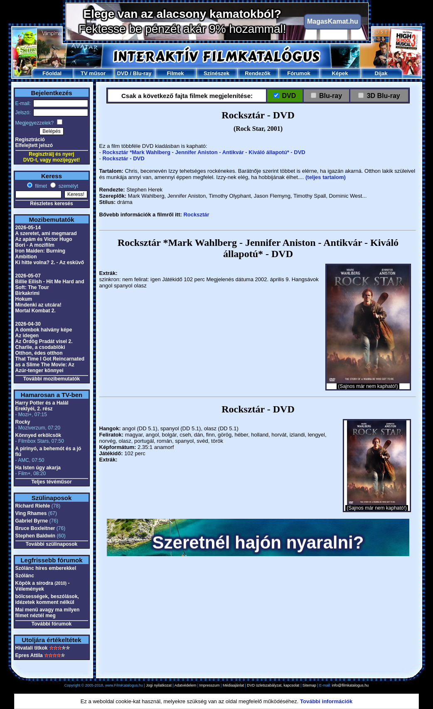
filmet (40, 186)
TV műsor (93, 73)
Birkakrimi (27, 293)
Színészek (216, 73)
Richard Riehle (32, 506)
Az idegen (27, 336)
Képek (340, 73)
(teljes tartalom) (325, 177)
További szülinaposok (51, 544)
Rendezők (257, 73)
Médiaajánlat (233, 685)
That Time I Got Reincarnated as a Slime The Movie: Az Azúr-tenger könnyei (49, 364)
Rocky (22, 422)
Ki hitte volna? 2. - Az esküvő (49, 262)
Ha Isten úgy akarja (38, 468)
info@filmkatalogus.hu (350, 685)
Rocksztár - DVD (123, 158)
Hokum (23, 299)
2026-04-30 (28, 324)
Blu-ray (142, 73)
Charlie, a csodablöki (40, 347)
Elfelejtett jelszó (34, 145)
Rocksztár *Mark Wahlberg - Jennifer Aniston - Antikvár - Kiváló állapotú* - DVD (203, 152)
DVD (122, 73)
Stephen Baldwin (35, 536)
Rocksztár (196, 214)
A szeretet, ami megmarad (46, 233)
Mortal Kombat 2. (35, 311)
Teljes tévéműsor (51, 482)
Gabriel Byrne (31, 521)
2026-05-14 (28, 228)
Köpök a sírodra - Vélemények (42, 586)
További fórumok (51, 624)
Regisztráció (30, 139)
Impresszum (209, 685)
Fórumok (298, 73)
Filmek (175, 73)
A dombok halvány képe (43, 330)
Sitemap (309, 685)
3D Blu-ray (383, 95)
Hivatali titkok (31, 648)
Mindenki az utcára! (38, 305)
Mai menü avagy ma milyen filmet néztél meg (47, 612)
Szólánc (24, 576)
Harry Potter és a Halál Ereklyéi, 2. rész (42, 406)
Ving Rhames (31, 513)
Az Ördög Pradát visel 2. (44, 341)
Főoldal (52, 73)
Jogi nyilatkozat (159, 685)
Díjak (380, 73)
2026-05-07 (28, 276)
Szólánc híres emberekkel (45, 568)
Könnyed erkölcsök (38, 435)
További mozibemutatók (51, 379)
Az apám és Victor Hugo (43, 239)
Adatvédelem (186, 685)
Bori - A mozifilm (34, 245)
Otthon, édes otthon (39, 353)
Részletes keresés (51, 203)
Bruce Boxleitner (35, 528)
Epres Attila (29, 655)
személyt (67, 186)
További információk (326, 701)
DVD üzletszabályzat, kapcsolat (273, 685)
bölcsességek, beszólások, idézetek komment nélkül (47, 599)
